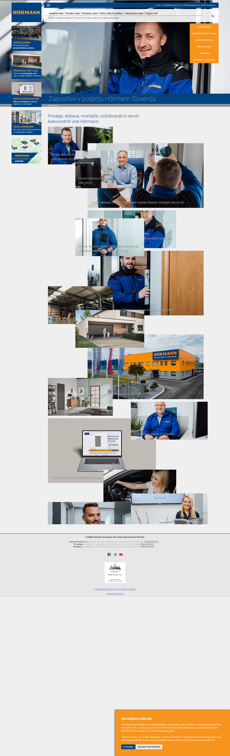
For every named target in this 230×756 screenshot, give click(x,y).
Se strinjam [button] (128, 747)
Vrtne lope (77, 18)
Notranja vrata (89, 13)
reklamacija (204, 53)
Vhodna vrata (73, 13)
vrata (57, 106)
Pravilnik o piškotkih (115, 593)
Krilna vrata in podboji (111, 13)
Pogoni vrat (151, 13)
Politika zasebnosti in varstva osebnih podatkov (115, 589)
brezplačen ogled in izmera (204, 33)
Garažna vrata (56, 13)
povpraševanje (204, 26)
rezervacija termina (204, 40)
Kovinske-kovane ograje (109, 18)
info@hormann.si (151, 542)
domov (51, 106)
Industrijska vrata (134, 13)
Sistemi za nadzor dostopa (60, 18)
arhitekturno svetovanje (204, 60)
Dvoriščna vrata (90, 18)
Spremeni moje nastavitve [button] (149, 747)
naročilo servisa (204, 46)
